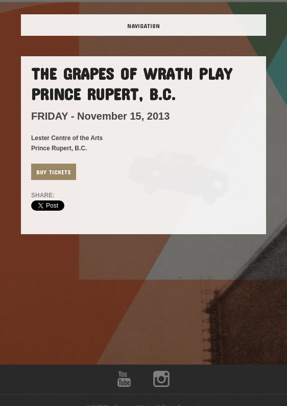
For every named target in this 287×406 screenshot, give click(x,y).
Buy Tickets (53, 171)
